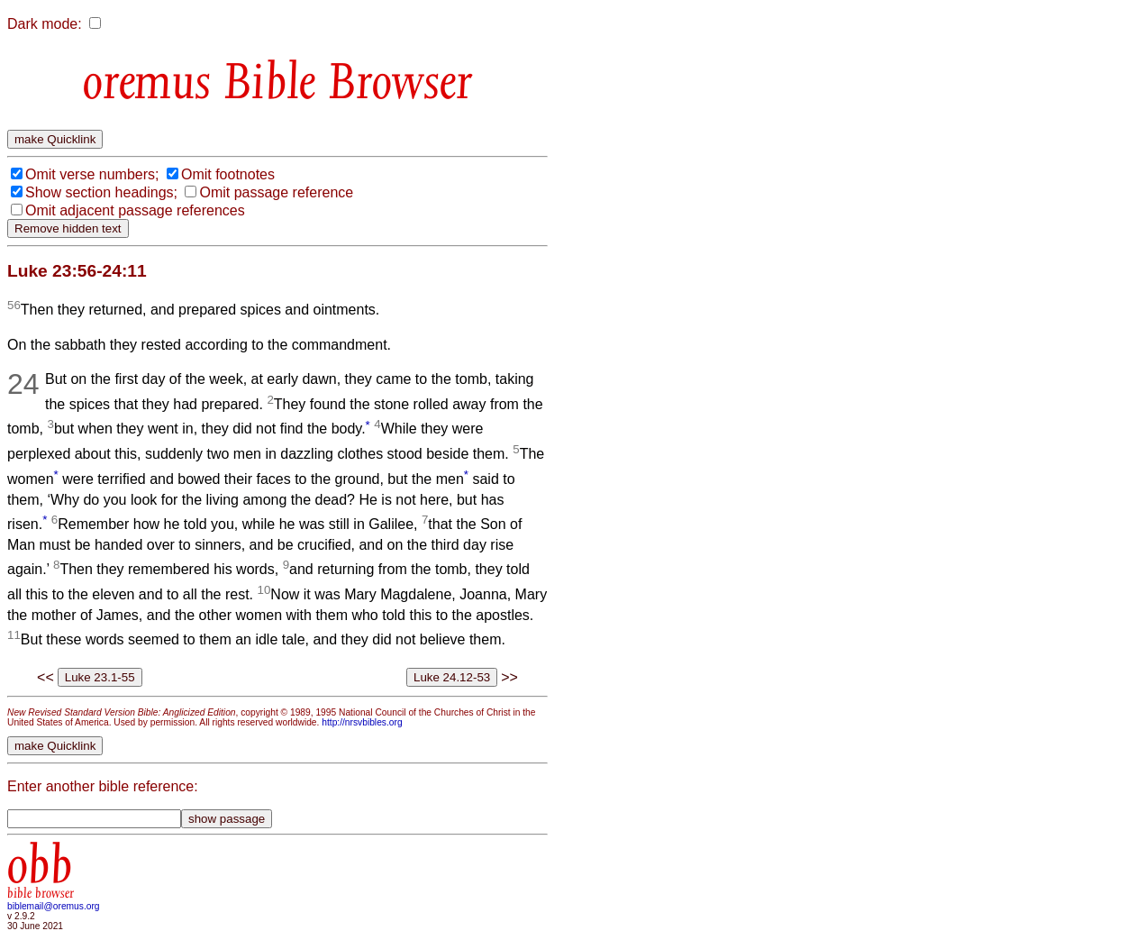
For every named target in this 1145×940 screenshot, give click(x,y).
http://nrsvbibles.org (362, 722)
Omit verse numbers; (92, 174)
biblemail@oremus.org (53, 906)
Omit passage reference (276, 192)
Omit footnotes (228, 174)
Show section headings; (101, 192)
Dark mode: (44, 24)
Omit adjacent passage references (135, 210)
